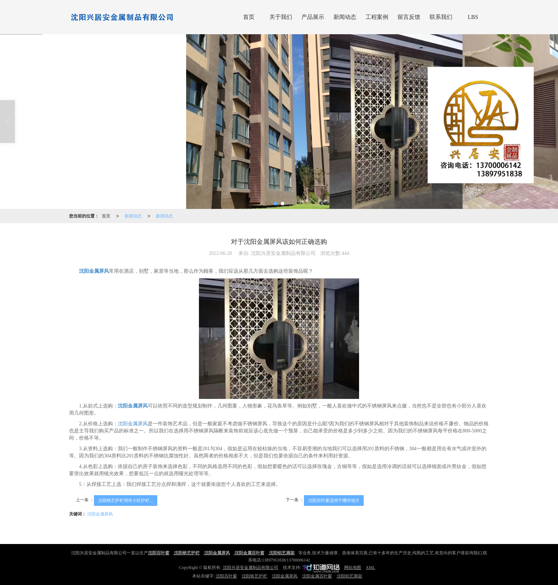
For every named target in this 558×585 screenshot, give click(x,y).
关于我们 (280, 17)
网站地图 (352, 567)
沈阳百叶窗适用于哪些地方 (333, 500)
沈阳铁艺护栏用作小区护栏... (125, 500)
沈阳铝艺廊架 (349, 576)
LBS (473, 17)
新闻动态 (344, 17)
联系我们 (441, 17)
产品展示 (312, 17)
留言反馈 (409, 17)
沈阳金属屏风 (133, 423)
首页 (248, 17)
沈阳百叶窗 (226, 576)
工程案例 (376, 17)
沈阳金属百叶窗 (317, 576)
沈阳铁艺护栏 (254, 576)
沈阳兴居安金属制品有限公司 (250, 567)
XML (370, 567)
